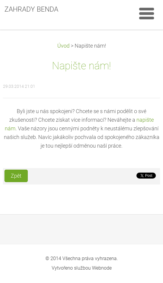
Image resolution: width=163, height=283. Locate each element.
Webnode (102, 268)
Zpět (16, 176)
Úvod (63, 46)
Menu (147, 13)
